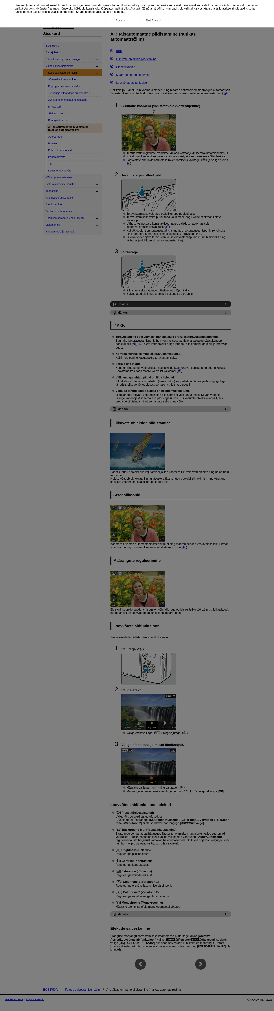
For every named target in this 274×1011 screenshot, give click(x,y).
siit (242, 5)
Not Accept (132, 8)
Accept (29, 8)
